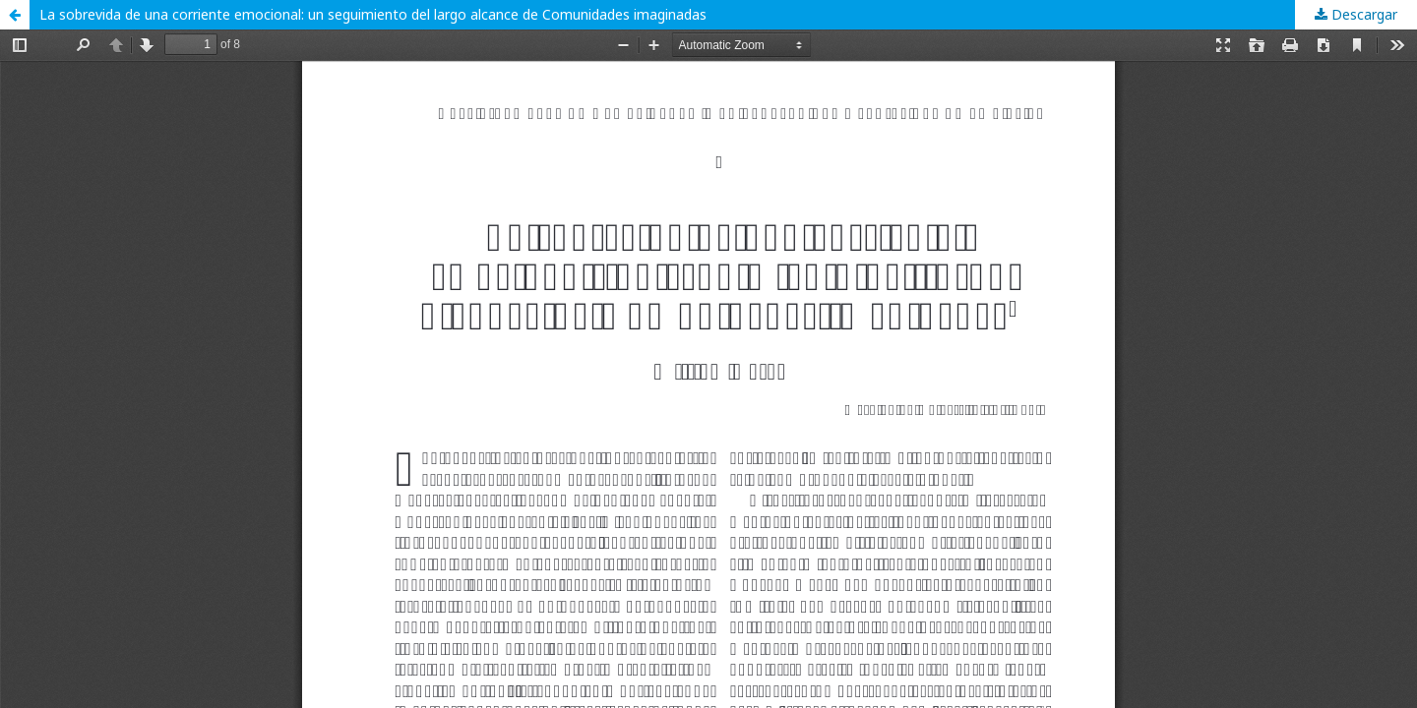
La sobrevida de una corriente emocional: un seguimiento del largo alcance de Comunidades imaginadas (373, 14)
